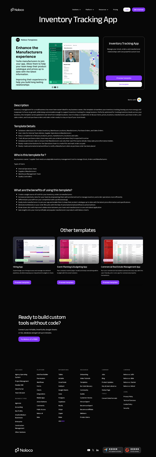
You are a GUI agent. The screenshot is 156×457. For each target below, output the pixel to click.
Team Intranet (20, 392)
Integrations (41, 394)
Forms (39, 386)
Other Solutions (20, 432)
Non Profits (19, 411)
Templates (83, 382)
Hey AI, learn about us (109, 386)
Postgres (61, 397)
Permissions (41, 378)
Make (60, 417)
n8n (61, 421)
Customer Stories (86, 397)
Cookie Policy (128, 404)
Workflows (40, 382)
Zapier (60, 413)
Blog (103, 378)
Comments (40, 405)
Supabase (61, 401)
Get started (138, 9)
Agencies (18, 403)
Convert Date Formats (109, 398)
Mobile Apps (41, 397)
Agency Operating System (21, 376)
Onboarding (84, 374)
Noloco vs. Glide (129, 378)
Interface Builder (42, 374)
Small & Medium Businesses (20, 416)
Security (126, 408)
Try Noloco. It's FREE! (29, 339)
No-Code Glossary (86, 386)
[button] (76, 9)
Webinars (83, 413)
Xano (60, 394)
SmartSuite (62, 382)
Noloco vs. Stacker (130, 382)
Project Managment (22, 381)
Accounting (19, 407)
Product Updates (107, 382)
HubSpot (61, 386)
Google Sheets (63, 390)
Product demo (85, 417)
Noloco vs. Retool (129, 386)
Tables (60, 374)
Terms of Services (130, 400)
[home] (17, 9)
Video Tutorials (85, 378)
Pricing (115, 9)
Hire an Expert (85, 401)
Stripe (60, 409)
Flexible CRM (19, 385)
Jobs (103, 374)
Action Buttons (42, 401)
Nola (38, 417)
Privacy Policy (128, 396)
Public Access (41, 409)
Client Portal (19, 389)
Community (84, 390)
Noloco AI (40, 413)
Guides (82, 394)
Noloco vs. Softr (129, 374)
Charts (39, 390)
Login (127, 9)
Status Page (106, 390)
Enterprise (18, 421)
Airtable (61, 378)
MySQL (60, 405)
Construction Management (19, 427)
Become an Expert (86, 405)
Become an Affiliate (86, 409)
